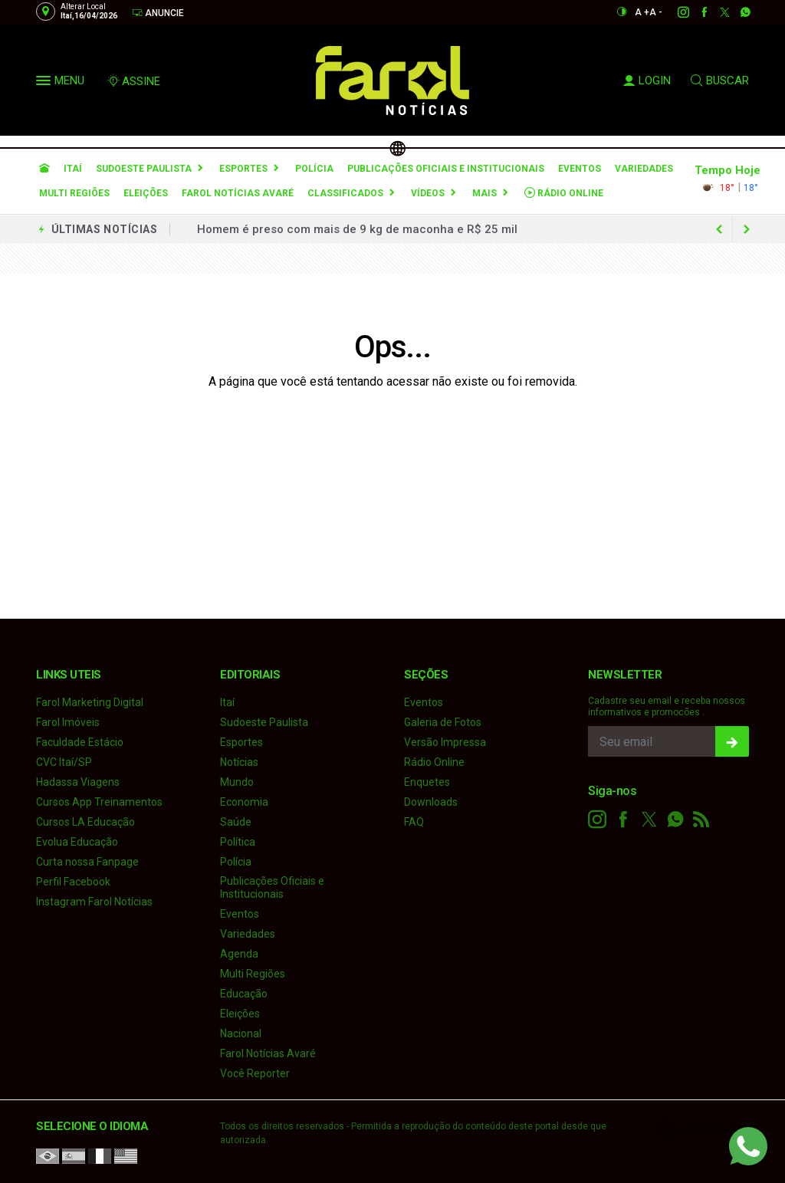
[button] (45, 84)
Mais (484, 193)
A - (655, 12)
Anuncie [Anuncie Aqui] (158, 12)
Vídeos (428, 193)
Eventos (579, 168)
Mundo (237, 782)
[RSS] (701, 819)
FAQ (414, 822)
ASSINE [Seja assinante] (133, 81)
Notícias (239, 762)
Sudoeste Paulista (144, 168)
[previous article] (746, 229)
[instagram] (675, 12)
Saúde (235, 822)
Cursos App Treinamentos (99, 802)
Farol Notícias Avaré (238, 193)
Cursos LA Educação (85, 822)
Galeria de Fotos (442, 722)
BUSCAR (720, 80)
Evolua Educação (77, 842)
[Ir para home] (44, 168)
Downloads (431, 802)
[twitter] (716, 12)
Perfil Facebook (73, 882)
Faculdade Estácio (79, 742)
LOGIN (647, 80)
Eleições (145, 193)
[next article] (719, 229)
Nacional (240, 1033)
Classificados (345, 193)
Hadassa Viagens (78, 782)
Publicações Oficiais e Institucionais (445, 168)
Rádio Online (563, 193)
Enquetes (427, 782)
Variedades (644, 168)
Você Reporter (255, 1073)
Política (237, 842)
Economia (244, 802)
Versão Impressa (445, 742)
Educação (244, 993)
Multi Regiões (74, 193)
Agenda (239, 954)
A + (642, 12)
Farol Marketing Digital (89, 702)
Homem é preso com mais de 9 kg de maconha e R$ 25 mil (357, 229)
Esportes (243, 168)
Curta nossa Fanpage (87, 862)
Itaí (73, 168)
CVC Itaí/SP (64, 762)
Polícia (314, 168)
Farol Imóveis (68, 722)
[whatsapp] (737, 12)
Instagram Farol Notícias (94, 901)
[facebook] (696, 12)
